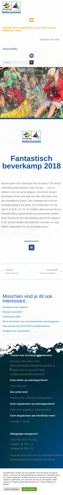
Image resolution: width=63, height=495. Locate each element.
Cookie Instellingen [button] (12, 489)
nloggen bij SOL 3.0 (22, 448)
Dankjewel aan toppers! (15, 307)
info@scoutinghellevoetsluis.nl (27, 374)
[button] (31, 247)
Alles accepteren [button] (29, 489)
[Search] (31, 62)
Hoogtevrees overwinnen (16, 331)
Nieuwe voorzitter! (12, 312)
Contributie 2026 (12, 316)
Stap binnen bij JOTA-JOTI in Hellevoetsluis (26, 326)
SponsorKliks (10, 48)
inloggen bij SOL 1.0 (21, 444)
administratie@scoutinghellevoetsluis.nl (32, 365)
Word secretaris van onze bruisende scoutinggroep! (31, 321)
